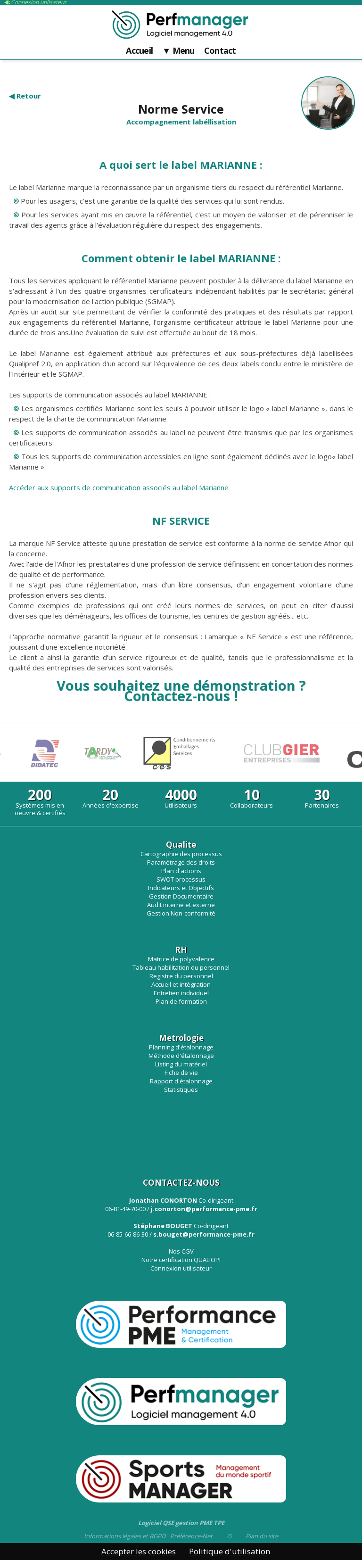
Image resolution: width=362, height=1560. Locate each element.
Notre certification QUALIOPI (181, 1259)
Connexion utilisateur (181, 1268)
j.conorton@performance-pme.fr (204, 1209)
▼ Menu (178, 51)
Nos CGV (181, 1251)
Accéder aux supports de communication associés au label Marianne (119, 487)
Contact (220, 51)
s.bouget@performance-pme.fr (204, 1234)
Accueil (139, 51)
